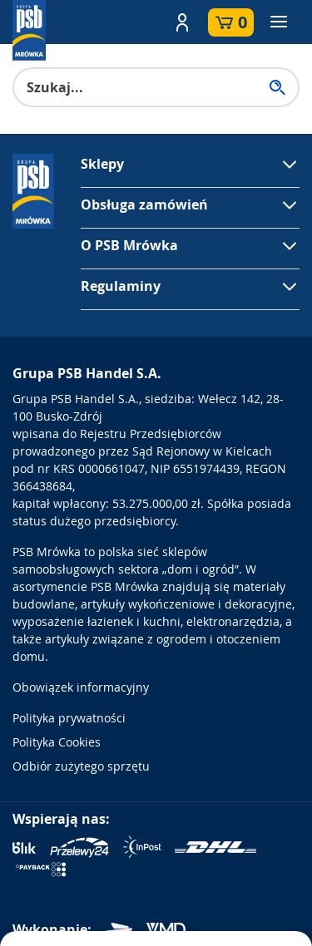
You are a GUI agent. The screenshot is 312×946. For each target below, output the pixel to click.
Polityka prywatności (69, 718)
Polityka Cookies (56, 742)
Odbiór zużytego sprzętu (81, 766)
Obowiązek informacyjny (80, 687)
